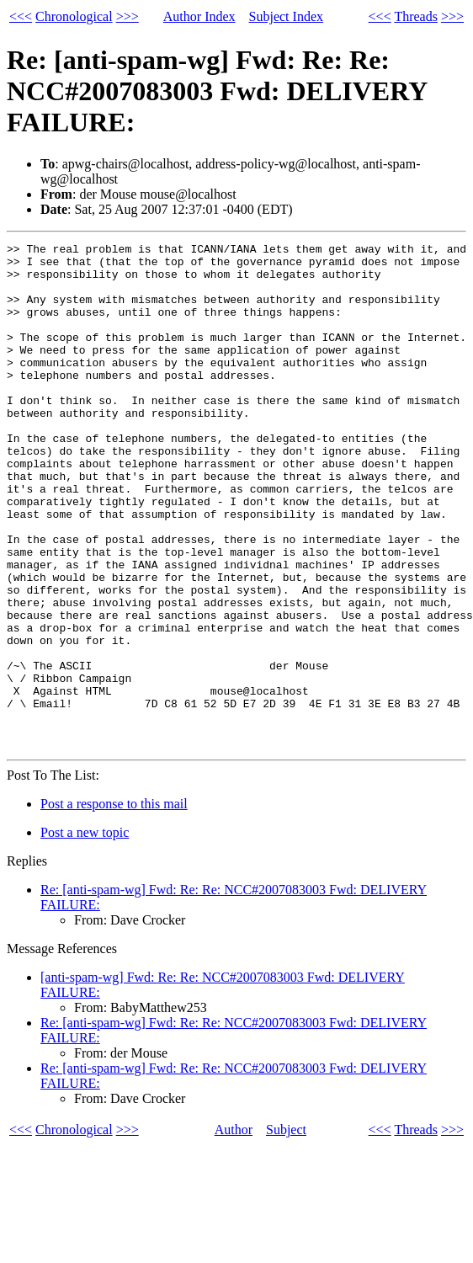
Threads (416, 16)
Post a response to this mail (114, 905)
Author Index (199, 16)
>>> (127, 16)
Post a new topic (84, 933)
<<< (20, 16)
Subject (286, 1230)
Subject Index (286, 16)
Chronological (74, 16)
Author (233, 1230)
